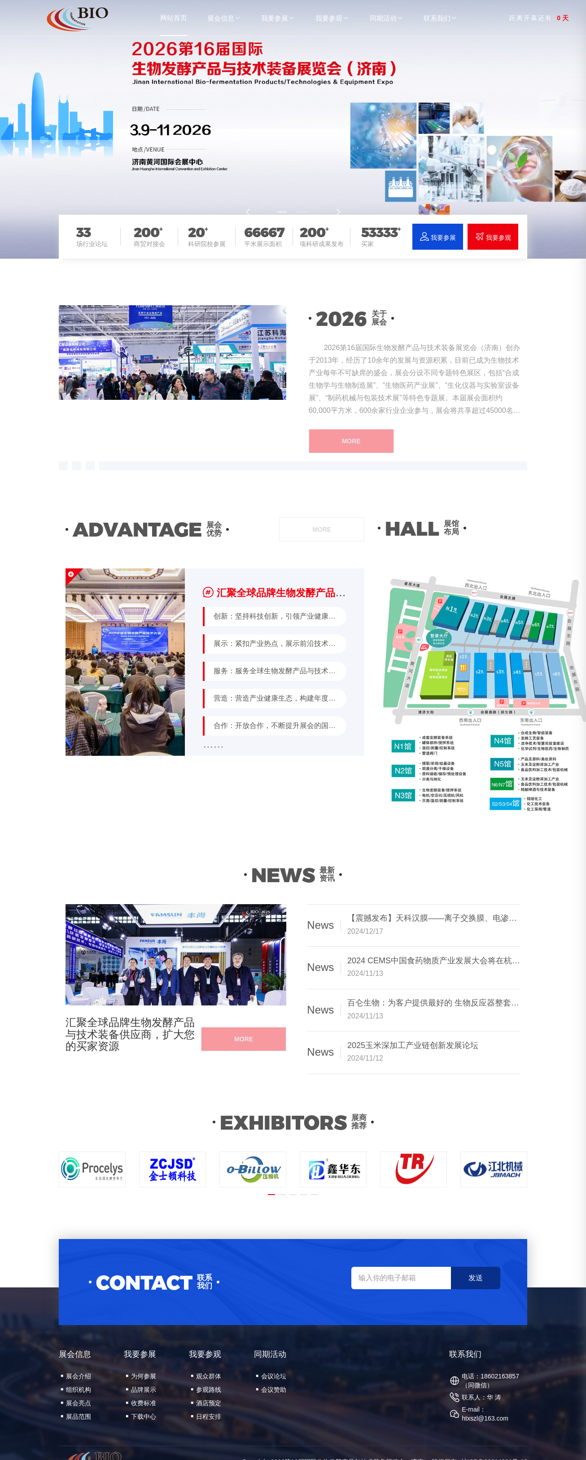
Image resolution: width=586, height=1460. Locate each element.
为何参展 (141, 1369)
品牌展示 (141, 1382)
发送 (475, 1270)
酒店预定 (206, 1395)
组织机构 (76, 1382)
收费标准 (141, 1395)
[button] (338, 212)
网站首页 (173, 18)
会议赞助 (271, 1382)
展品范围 (76, 1409)
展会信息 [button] (224, 18)
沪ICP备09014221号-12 (494, 1454)
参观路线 (206, 1382)
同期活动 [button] (387, 18)
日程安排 (206, 1409)
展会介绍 (76, 1369)
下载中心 (141, 1409)
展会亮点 (76, 1395)
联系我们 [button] (441, 18)
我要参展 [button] (278, 18)
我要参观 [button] (332, 18)
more (351, 437)
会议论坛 (271, 1369)
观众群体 (206, 1369)
